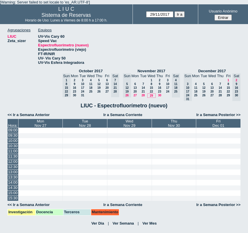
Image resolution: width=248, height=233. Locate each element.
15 (151, 87)
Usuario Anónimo (223, 11)
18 (90, 87)
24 (82, 91)
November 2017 (151, 71)
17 (82, 87)
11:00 (13, 151)
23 (74, 91)
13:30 (13, 177)
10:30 (13, 146)
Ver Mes (149, 223)
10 (82, 84)
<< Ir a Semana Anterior (28, 115)
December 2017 (212, 71)
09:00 (13, 130)
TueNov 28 (85, 123)
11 (90, 84)
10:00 (13, 140)
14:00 (13, 182)
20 (107, 87)
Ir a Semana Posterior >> (218, 115)
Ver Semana (123, 223)
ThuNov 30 (174, 123)
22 (151, 91)
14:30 (13, 187)
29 (151, 95)
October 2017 (91, 71)
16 (74, 87)
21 (143, 91)
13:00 (13, 172)
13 (107, 84)
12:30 (13, 167)
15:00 (13, 193)
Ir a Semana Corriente (122, 115)
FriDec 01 (218, 123)
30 (74, 95)
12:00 (13, 161)
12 (98, 84)
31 (82, 95)
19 (98, 87)
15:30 (13, 198)
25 (90, 91)
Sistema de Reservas (66, 15)
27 (107, 91)
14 (143, 87)
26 (98, 91)
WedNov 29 (129, 123)
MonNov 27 (40, 123)
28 (143, 95)
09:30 (13, 135)
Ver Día (97, 223)
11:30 (13, 156)
